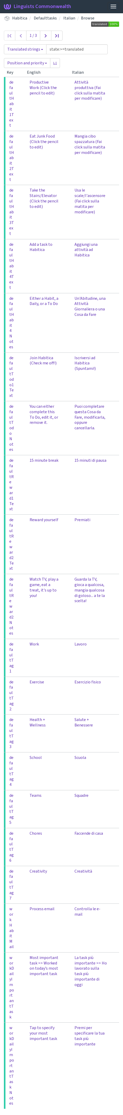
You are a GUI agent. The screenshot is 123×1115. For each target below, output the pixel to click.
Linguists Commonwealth (37, 6)
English (36, 72)
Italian (69, 18)
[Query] (77, 49)
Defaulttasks (45, 18)
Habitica (19, 18)
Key (12, 72)
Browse (87, 18)
